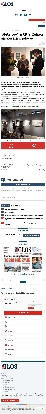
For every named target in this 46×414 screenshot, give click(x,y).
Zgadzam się (40, 408)
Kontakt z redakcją (8, 380)
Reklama (6, 384)
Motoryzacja (9, 317)
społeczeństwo (13, 43)
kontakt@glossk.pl (32, 235)
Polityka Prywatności (9, 387)
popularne (5, 205)
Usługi (8, 331)
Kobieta (4, 43)
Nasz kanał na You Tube (9, 389)
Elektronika (9, 349)
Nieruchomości (10, 322)
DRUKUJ (43, 43)
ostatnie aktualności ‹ (6, 159)
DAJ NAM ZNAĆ (23, 231)
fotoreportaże (18, 30)
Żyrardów (23, 10)
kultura (22, 43)
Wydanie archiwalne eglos (10, 386)
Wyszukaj (41, 25)
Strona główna (4, 30)
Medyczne (8, 336)
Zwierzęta (8, 345)
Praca (7, 326)
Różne (7, 354)
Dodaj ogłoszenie (23, 313)
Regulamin (6, 382)
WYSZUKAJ (23, 282)
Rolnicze (8, 340)
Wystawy (30, 43)
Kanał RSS (6, 391)
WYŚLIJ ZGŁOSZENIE (9, 400)
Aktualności (11, 30)
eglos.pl (23, 8)
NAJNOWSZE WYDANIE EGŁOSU (37, 19)
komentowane (16, 205)
